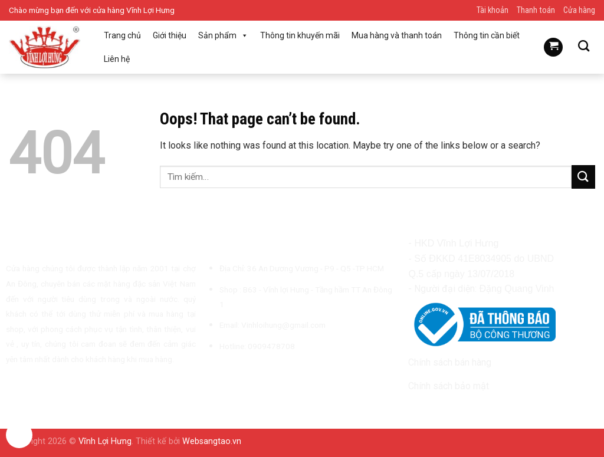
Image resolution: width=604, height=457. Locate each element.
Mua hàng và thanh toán (397, 35)
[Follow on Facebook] (214, 374)
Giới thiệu (169, 35)
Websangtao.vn (211, 441)
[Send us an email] (257, 374)
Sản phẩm (223, 35)
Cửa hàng (579, 10)
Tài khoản (492, 10)
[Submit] (583, 176)
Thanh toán (536, 10)
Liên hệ (117, 59)
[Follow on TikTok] (243, 374)
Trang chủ (122, 35)
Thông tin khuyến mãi (300, 35)
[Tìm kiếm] (583, 45)
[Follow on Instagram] (229, 374)
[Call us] (272, 374)
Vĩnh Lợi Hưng (105, 441)
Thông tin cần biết (487, 35)
